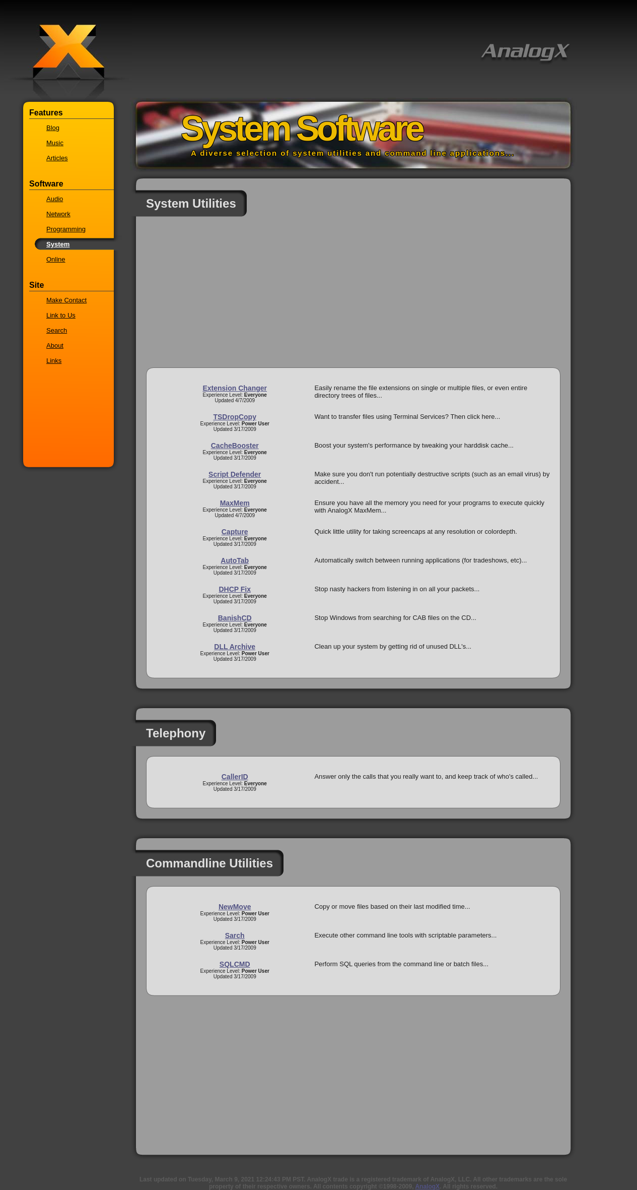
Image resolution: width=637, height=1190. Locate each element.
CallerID (235, 777)
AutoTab (235, 560)
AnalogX (427, 1186)
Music (54, 143)
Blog (52, 128)
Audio (54, 199)
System (57, 244)
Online (55, 259)
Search (56, 330)
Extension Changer (234, 388)
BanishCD (235, 618)
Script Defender (234, 474)
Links (53, 360)
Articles (57, 158)
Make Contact (66, 300)
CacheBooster (235, 446)
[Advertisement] (353, 296)
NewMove (235, 907)
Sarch (235, 935)
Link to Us (61, 315)
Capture (235, 532)
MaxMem (235, 503)
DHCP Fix (235, 589)
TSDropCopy (234, 417)
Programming (66, 229)
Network (58, 214)
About (54, 345)
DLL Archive (234, 647)
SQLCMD (235, 964)
